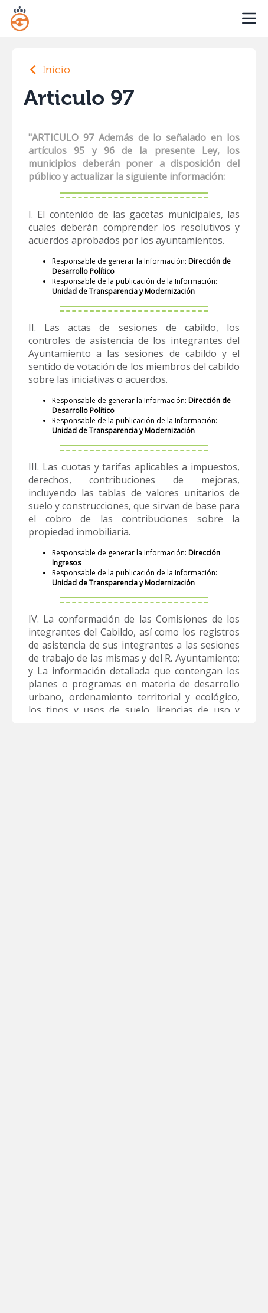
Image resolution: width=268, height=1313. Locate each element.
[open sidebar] (249, 18)
